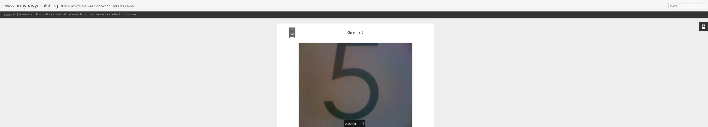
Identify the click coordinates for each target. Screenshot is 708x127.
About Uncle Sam (44, 14)
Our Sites (131, 14)
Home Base (25, 14)
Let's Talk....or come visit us (71, 14)
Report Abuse (375, 125)
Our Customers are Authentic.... (106, 14)
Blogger (365, 125)
